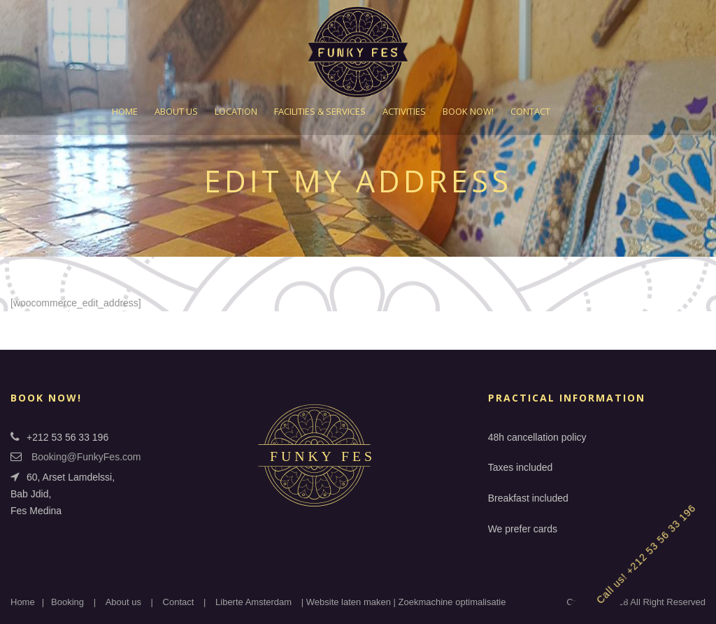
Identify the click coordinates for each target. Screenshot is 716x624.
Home (125, 111)
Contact (530, 111)
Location (236, 111)
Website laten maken (348, 602)
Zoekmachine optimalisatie (452, 602)
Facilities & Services (320, 111)
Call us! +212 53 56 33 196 (646, 554)
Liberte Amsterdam (253, 602)
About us (123, 602)
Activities (404, 111)
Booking (67, 602)
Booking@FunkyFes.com (86, 456)
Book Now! (468, 111)
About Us (176, 111)
